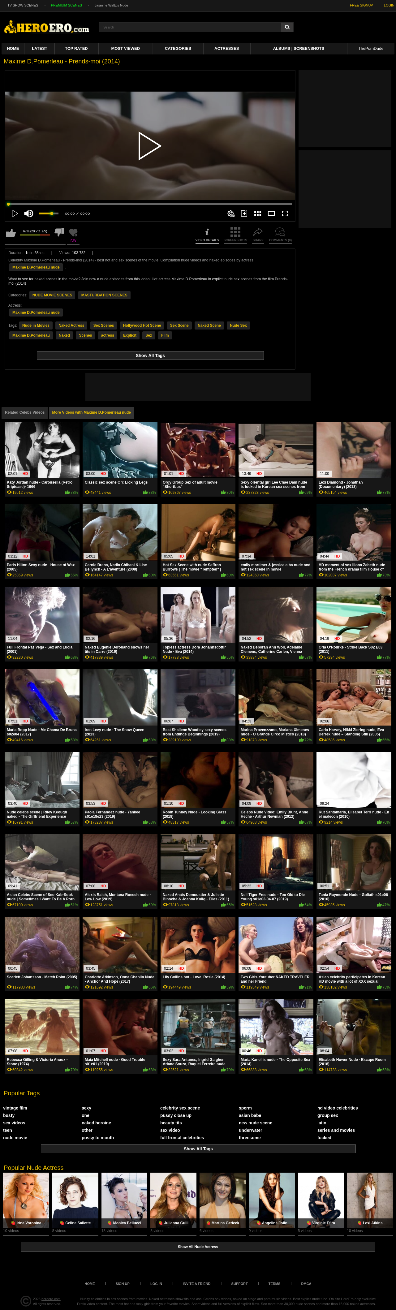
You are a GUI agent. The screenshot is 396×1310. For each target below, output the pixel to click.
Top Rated (76, 48)
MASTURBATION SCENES (104, 295)
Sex (148, 335)
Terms (275, 1284)
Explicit (129, 335)
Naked (64, 335)
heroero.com (51, 1299)
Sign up (123, 1284)
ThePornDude (370, 48)
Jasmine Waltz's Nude (111, 5)
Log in (156, 1284)
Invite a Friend (197, 1284)
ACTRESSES (226, 48)
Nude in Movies (36, 325)
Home (13, 48)
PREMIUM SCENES (66, 5)
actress (107, 335)
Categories (178, 48)
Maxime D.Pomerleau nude (36, 267)
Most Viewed (125, 48)
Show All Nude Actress (198, 1247)
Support (239, 1284)
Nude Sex (238, 325)
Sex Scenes (103, 325)
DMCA (306, 1284)
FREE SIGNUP (361, 5)
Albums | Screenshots (298, 48)
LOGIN (389, 5)
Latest (39, 48)
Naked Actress (71, 325)
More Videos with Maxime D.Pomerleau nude (91, 412)
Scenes (85, 335)
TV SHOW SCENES (22, 5)
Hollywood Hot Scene (142, 325)
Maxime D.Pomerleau (31, 335)
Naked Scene (209, 325)
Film (165, 335)
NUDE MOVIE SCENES (52, 295)
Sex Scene (179, 325)
